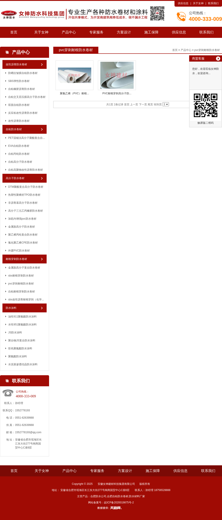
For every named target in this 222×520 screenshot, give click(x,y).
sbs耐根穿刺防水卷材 (21, 275)
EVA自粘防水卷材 (18, 145)
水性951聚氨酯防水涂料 (22, 324)
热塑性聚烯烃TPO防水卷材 (24, 194)
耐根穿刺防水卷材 (16, 259)
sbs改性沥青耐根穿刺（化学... (26, 299)
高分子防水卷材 (15, 178)
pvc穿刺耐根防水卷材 (21, 283)
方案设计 (124, 32)
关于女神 (198, 3)
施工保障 (151, 32)
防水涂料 (11, 307)
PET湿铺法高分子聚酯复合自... (26, 137)
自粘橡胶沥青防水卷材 (21, 89)
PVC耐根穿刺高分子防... (116, 93)
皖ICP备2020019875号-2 (119, 502)
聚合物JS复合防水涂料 (21, 340)
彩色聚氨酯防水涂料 (20, 348)
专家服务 (96, 32)
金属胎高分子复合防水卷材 (24, 267)
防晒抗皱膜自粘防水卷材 (23, 73)
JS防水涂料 (15, 332)
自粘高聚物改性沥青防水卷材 (25, 169)
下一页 (143, 104)
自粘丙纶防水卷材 (19, 153)
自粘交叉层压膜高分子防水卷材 (27, 97)
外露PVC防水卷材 (19, 250)
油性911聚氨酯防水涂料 (22, 316)
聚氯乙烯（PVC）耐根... (74, 93)
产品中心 (69, 32)
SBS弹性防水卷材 (19, 81)
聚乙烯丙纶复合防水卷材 (23, 234)
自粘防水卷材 (14, 129)
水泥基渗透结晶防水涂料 (23, 364)
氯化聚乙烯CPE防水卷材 (23, 242)
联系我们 (213, 3)
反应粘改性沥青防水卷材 (23, 112)
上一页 (134, 104)
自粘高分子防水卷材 (20, 161)
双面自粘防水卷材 (19, 104)
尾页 (150, 104)
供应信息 (183, 3)
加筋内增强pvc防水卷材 (22, 218)
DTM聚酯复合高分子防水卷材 (25, 186)
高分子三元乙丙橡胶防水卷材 (25, 210)
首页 (13, 32)
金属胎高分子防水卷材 (21, 226)
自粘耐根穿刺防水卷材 (21, 291)
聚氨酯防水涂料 (17, 356)
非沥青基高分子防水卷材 (23, 202)
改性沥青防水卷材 (16, 64)
